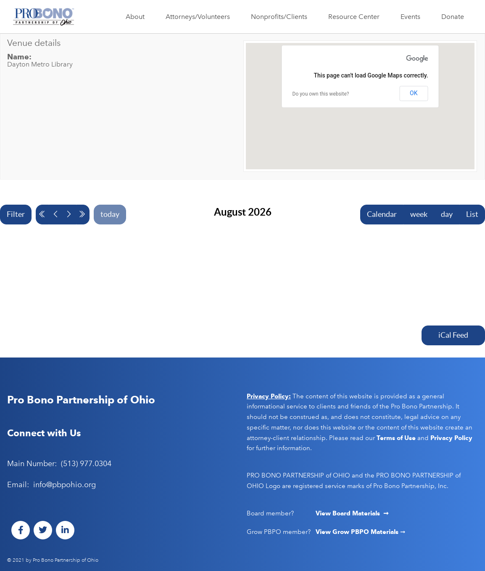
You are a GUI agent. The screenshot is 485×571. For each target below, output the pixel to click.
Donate (452, 17)
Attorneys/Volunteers (200, 17)
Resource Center (356, 17)
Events (412, 17)
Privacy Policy (451, 438)
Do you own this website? (321, 94)
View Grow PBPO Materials (358, 532)
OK (413, 93)
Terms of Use (396, 438)
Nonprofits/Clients (281, 17)
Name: (19, 56)
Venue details (34, 43)
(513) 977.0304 (86, 463)
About (137, 17)
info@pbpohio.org (64, 484)
